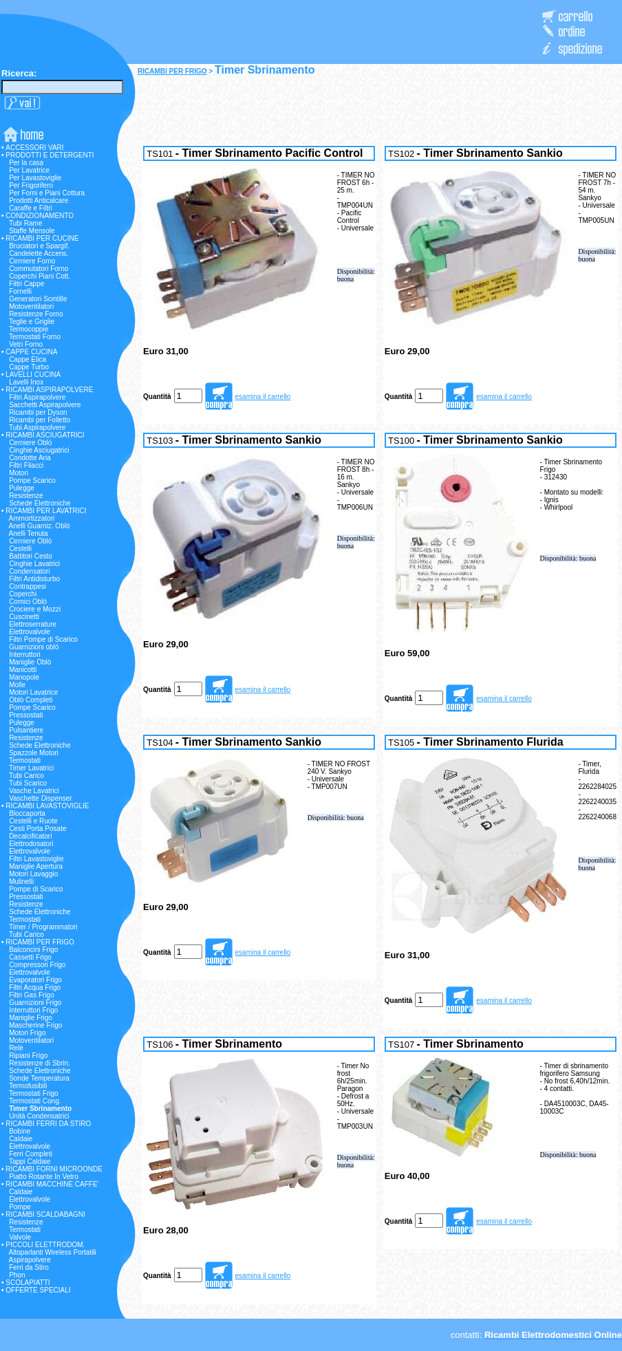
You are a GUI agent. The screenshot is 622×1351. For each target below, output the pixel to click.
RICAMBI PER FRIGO (172, 71)
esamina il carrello (263, 396)
